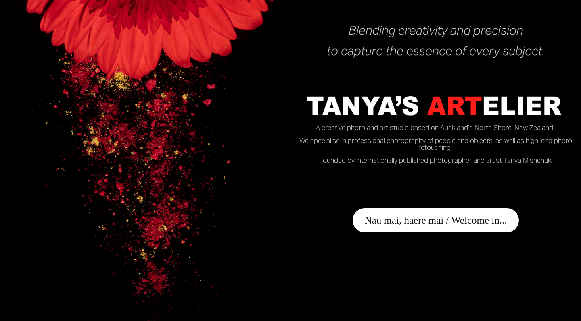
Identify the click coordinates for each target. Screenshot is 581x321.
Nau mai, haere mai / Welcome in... (436, 220)
